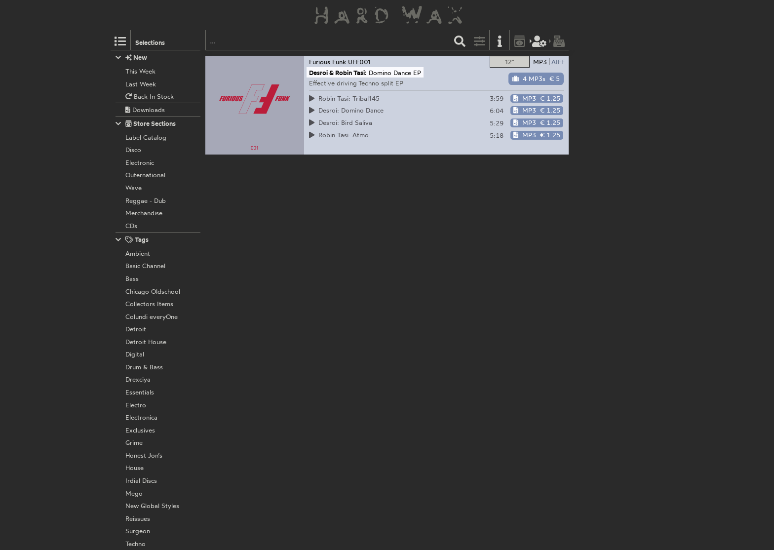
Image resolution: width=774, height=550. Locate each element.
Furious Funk (327, 62)
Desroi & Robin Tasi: (338, 73)
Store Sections (146, 123)
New (132, 57)
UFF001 (359, 62)
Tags (132, 239)
